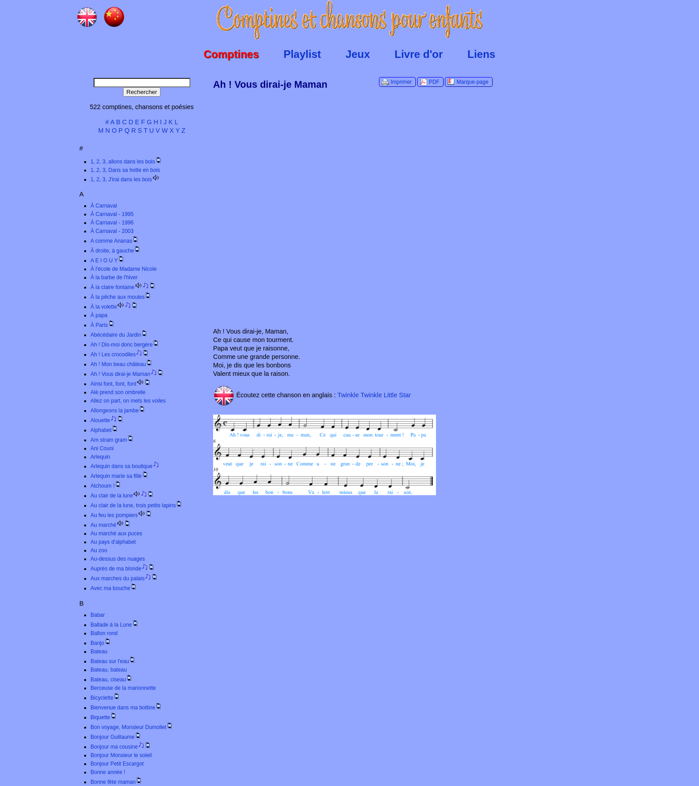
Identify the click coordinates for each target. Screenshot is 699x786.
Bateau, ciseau (111, 679)
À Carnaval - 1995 (112, 214)
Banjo (100, 643)
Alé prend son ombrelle (117, 392)
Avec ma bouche (113, 588)
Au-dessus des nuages (117, 559)
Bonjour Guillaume (116, 737)
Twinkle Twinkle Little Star (374, 394)
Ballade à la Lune (114, 625)
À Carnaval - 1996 (112, 223)
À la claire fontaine (123, 287)
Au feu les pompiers (121, 515)
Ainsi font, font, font (120, 384)
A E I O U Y (107, 260)
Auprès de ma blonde (122, 569)
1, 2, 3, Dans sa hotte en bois (125, 170)
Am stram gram (112, 440)
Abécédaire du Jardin (119, 335)
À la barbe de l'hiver (114, 277)
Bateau (98, 651)
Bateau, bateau (108, 670)
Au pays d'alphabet (113, 542)
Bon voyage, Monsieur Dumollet (131, 727)
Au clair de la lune (122, 496)
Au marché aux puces (116, 533)
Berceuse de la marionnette (123, 688)
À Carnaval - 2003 (112, 231)
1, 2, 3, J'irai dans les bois (125, 179)
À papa (98, 315)
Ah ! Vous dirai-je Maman (127, 374)
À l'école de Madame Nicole (123, 269)
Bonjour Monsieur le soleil (121, 755)
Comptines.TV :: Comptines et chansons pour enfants (350, 20)
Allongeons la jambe (118, 410)
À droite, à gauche (115, 251)
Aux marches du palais (124, 578)
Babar (97, 615)
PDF (434, 82)
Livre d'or (419, 54)
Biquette (103, 717)
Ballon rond (104, 633)
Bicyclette (105, 698)
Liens (482, 54)
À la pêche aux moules (121, 297)
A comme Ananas (114, 241)
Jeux (357, 54)
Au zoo (98, 550)
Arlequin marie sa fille (119, 476)
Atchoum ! (106, 486)
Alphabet (104, 430)
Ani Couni (102, 448)
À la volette (114, 307)
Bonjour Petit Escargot (117, 764)
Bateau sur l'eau (113, 661)
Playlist (302, 54)
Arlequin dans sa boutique (124, 466)
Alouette (107, 420)
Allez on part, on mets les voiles (128, 401)
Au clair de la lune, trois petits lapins (136, 505)
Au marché (110, 525)
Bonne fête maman (116, 782)
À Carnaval (103, 206)
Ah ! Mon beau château (121, 364)
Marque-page (472, 82)
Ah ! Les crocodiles (119, 354)
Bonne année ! (107, 772)
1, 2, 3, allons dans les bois (126, 162)
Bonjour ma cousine (121, 747)
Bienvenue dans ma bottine (126, 708)
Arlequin (100, 457)
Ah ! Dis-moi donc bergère (125, 345)
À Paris (102, 325)
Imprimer (401, 82)
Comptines (231, 54)
